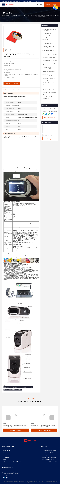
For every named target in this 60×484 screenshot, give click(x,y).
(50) (48, 51)
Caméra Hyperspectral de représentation (50, 461)
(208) (49, 30)
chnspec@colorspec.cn (26, 1)
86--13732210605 (37, 1)
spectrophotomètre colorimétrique (25, 387)
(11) (46, 68)
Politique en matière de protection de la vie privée (12, 461)
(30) (49, 60)
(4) (48, 89)
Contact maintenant (49, 117)
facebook (7, 477)
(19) (49, 83)
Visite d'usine (5, 452)
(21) (49, 38)
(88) (46, 34)
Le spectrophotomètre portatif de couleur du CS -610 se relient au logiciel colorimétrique (43, 426)
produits (7, 15)
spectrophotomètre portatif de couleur (16, 16)
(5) (47, 75)
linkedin (4, 477)
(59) (47, 43)
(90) (49, 54)
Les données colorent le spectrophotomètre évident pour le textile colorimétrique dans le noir (16, 426)
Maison (3, 15)
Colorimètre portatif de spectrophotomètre (50, 457)
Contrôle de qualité (6, 454)
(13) (48, 57)
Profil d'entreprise (6, 450)
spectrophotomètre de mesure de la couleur (12, 389)
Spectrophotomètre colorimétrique (48, 452)
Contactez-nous (6, 457)
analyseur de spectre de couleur (10, 387)
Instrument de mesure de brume (48, 459)
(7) (48, 79)
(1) (49, 87)
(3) (47, 101)
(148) (48, 47)
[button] (8, 417)
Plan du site (5, 459)
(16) (49, 64)
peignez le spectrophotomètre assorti (49, 454)
